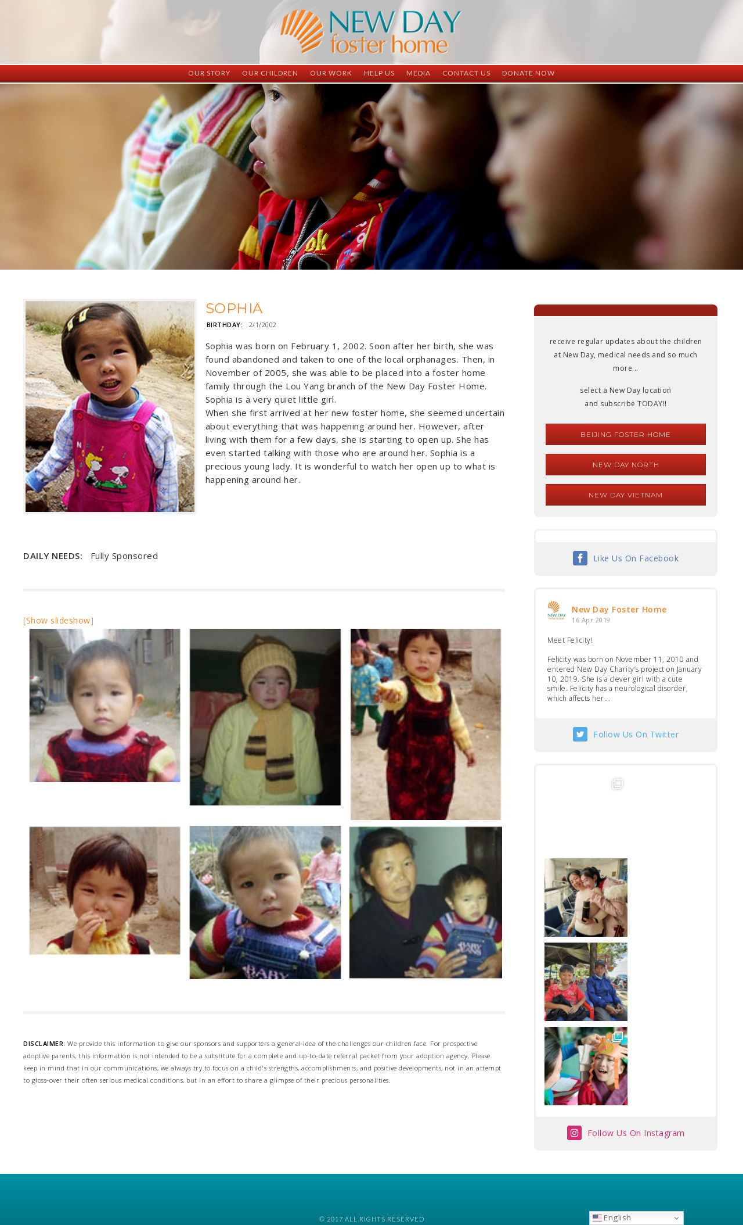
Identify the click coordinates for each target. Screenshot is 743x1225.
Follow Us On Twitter (636, 734)
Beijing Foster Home (625, 434)
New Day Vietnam (626, 494)
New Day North (626, 464)
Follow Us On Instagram (636, 964)
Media (418, 73)
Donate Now (528, 73)
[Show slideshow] (58, 620)
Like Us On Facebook (636, 558)
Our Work (331, 73)
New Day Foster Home (619, 609)
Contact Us (466, 73)
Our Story (209, 73)
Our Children (270, 73)
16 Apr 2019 (591, 619)
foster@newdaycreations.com (339, 1173)
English (612, 1217)
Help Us (379, 73)
